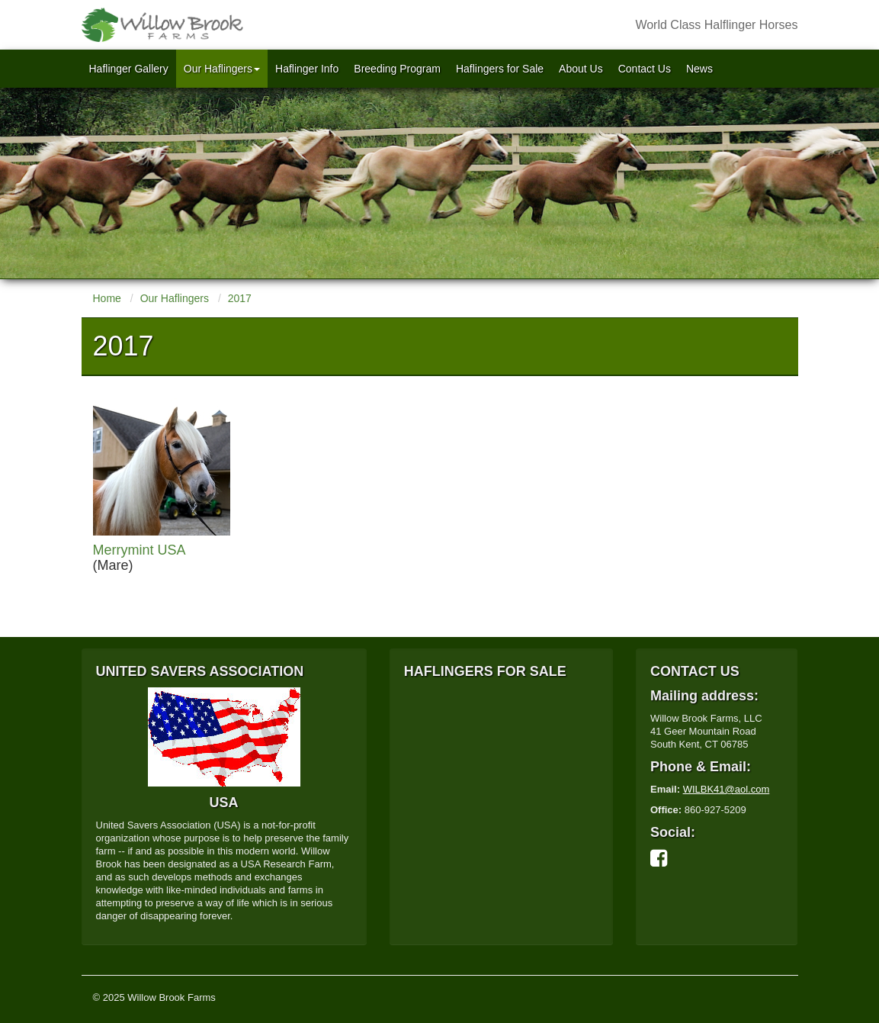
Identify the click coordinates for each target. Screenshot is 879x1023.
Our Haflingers (222, 69)
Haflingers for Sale (500, 69)
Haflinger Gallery (128, 69)
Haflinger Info (306, 69)
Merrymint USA (139, 550)
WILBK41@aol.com (726, 789)
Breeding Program (397, 69)
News (699, 69)
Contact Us (644, 69)
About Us (581, 69)
